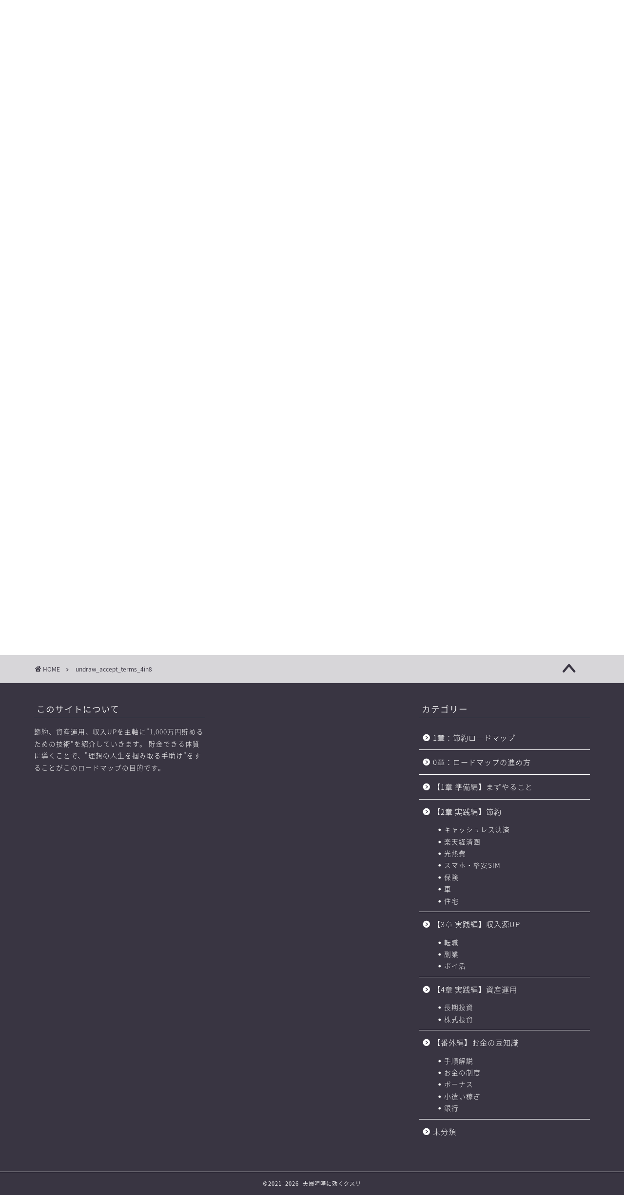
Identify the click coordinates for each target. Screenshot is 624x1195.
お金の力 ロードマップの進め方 (406, 68)
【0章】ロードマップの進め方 (68, 68)
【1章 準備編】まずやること (483, 786)
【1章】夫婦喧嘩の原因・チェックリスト (136, 68)
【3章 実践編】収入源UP (476, 924)
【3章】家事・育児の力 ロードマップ (272, 68)
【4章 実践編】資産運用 (475, 989)
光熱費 (455, 853)
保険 (451, 877)
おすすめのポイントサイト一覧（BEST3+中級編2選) (480, 68)
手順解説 (458, 1060)
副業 (451, 954)
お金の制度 (462, 1072)
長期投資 (458, 1007)
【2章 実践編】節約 (467, 811)
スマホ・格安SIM (472, 865)
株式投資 (458, 1019)
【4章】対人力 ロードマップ (340, 68)
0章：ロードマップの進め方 (482, 761)
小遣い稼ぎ (462, 1096)
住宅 (451, 901)
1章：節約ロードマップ (478, 737)
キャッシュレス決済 (477, 829)
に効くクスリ (312, 27)
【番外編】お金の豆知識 (476, 1042)
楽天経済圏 (462, 841)
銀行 (451, 1108)
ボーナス (458, 1084)
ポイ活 (455, 966)
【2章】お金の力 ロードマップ (204, 68)
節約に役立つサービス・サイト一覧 (555, 68)
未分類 (444, 1131)
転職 (451, 942)
